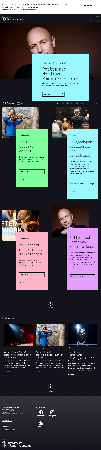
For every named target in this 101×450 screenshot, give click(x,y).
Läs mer (47, 94)
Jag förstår (88, 5)
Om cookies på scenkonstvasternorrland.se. (19, 10)
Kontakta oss (7, 420)
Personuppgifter (8, 429)
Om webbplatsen (8, 426)
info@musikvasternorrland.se (13, 413)
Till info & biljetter (28, 172)
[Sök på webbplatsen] (89, 18)
